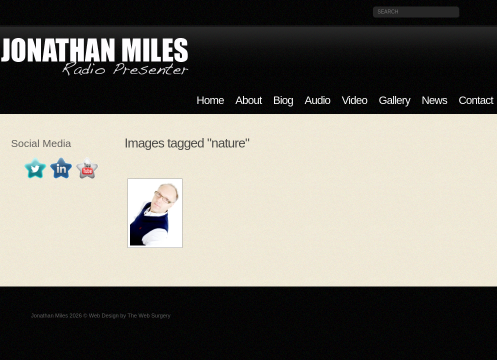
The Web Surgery (149, 315)
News (434, 100)
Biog (283, 100)
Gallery (394, 100)
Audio (317, 100)
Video (355, 100)
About (249, 100)
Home (210, 100)
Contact (475, 100)
